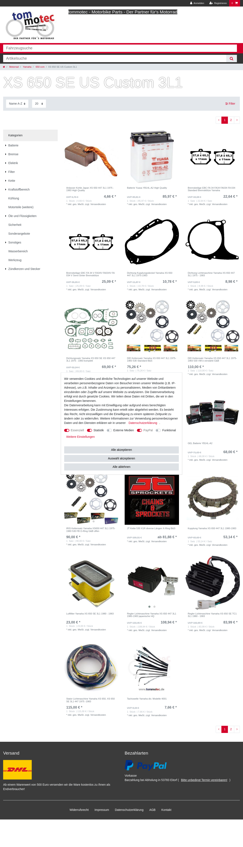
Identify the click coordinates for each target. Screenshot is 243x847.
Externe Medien (123, 430)
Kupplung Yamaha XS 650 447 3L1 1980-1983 (212, 528)
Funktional (169, 430)
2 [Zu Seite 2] (231, 120)
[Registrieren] (218, 3)
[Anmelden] (197, 3)
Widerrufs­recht (79, 809)
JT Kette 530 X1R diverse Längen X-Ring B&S (151, 528)
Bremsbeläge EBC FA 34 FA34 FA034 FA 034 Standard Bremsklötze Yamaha (211, 189)
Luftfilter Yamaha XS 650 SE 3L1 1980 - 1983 (90, 613)
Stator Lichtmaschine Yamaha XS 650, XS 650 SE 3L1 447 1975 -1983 (90, 699)
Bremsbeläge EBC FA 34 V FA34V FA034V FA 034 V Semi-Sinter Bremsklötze (90, 274)
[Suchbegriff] (114, 58)
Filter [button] (230, 104)
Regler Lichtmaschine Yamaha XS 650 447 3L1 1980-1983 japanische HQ (151, 614)
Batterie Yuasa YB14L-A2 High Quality (147, 188)
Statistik (99, 430)
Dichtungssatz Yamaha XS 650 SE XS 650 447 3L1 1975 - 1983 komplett (90, 359)
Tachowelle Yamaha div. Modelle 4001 (147, 698)
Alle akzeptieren (121, 449)
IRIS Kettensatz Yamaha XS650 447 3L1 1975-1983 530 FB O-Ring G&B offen (90, 529)
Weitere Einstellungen (80, 436)
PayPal (148, 430)
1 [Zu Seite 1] (225, 120)
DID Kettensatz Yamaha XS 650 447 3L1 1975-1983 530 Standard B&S (151, 359)
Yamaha (26, 67)
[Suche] (231, 58)
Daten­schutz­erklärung (129, 809)
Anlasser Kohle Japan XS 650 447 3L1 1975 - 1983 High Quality (90, 189)
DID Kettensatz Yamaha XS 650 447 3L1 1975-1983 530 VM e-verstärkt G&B (212, 359)
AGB (152, 809)
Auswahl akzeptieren (121, 458)
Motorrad (14, 67)
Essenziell (77, 430)
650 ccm (39, 67)
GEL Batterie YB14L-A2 (200, 443)
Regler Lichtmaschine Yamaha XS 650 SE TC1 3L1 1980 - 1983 (212, 614)
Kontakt (166, 809)
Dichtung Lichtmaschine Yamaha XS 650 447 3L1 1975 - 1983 (211, 274)
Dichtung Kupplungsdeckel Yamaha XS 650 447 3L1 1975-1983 (149, 274)
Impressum (101, 809)
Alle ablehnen (122, 466)
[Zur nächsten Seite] (237, 120)
